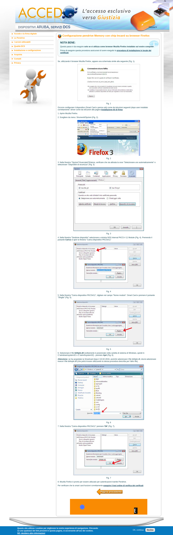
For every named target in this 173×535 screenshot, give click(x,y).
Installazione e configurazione (27, 50)
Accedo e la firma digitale (25, 34)
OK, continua (138, 530)
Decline (150, 530)
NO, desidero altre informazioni (31, 534)
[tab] (32, 34)
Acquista (18, 55)
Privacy (153, 27)
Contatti (17, 59)
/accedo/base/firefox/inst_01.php (108, 489)
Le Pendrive (19, 38)
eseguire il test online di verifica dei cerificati (123, 485)
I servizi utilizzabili (22, 42)
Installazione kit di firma (112, 110)
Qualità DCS (19, 46)
